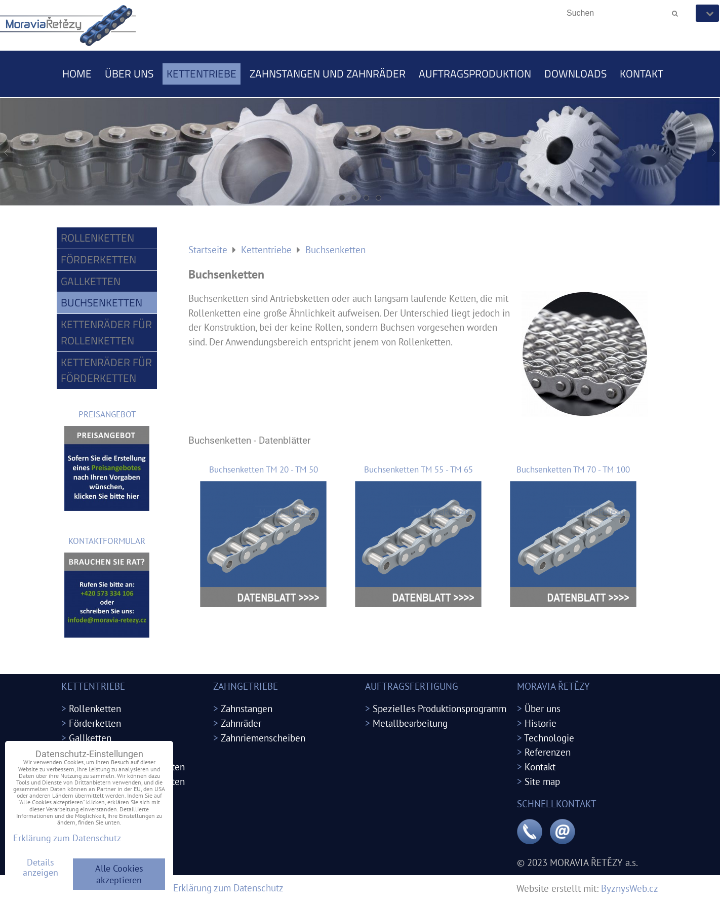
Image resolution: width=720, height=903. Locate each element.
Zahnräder (241, 723)
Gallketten (91, 281)
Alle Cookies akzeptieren (119, 874)
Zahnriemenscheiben (263, 737)
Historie (540, 723)
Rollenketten (97, 237)
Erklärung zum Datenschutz (228, 887)
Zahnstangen (246, 708)
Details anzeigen (40, 867)
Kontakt (641, 73)
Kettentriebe (201, 73)
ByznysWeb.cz (629, 888)
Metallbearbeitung (410, 723)
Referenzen (548, 751)
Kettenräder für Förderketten (106, 370)
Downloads (575, 73)
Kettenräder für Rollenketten (106, 332)
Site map (542, 781)
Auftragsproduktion (475, 73)
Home (77, 73)
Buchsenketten (101, 302)
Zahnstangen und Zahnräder (328, 73)
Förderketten (98, 259)
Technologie (549, 737)
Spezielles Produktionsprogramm (439, 708)
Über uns (129, 73)
